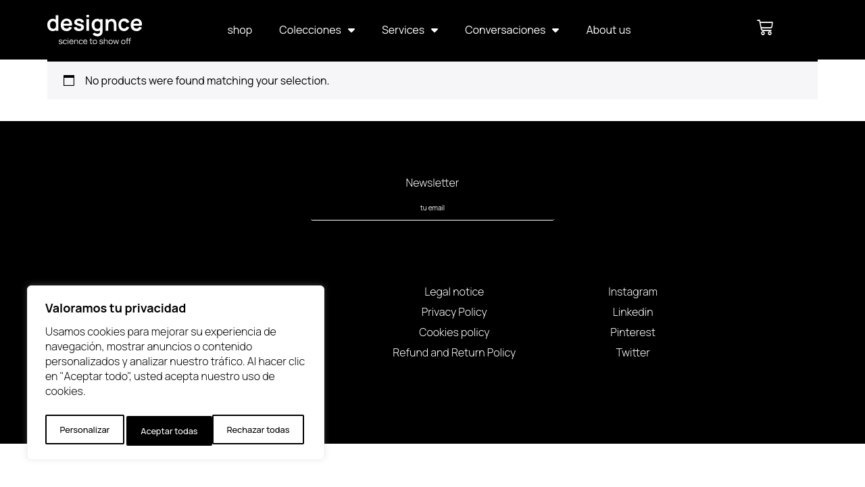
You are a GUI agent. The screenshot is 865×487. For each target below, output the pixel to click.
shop (239, 29)
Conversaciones (512, 30)
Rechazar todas (171, 430)
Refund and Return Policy (454, 352)
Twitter (632, 352)
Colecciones (317, 30)
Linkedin (633, 311)
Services (410, 30)
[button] (797, 27)
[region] (175, 376)
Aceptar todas (264, 430)
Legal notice (454, 291)
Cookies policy (454, 332)
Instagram (633, 291)
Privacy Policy (454, 311)
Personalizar (83, 430)
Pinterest (633, 332)
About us (608, 29)
